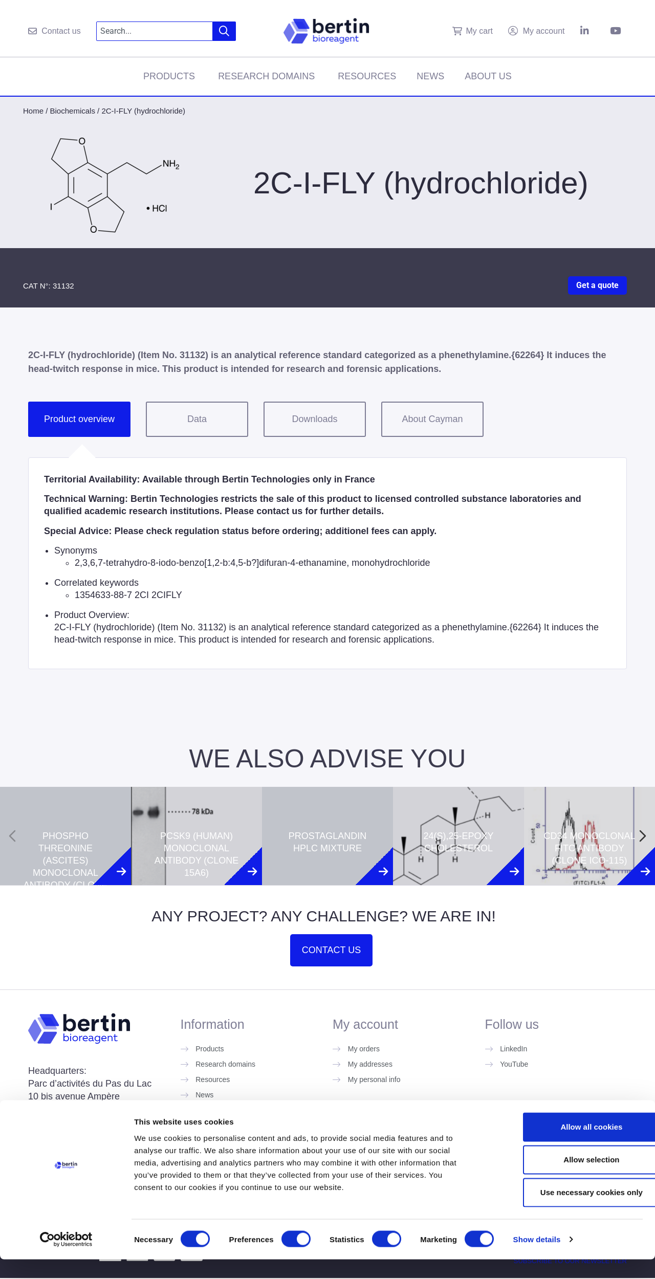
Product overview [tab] (79, 419)
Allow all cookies (570, 1146)
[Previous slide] (12, 836)
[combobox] (154, 31)
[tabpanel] (327, 563)
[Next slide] (642, 836)
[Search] (224, 31)
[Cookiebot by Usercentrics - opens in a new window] (66, 1259)
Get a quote (597, 285)
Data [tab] (197, 419)
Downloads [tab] (314, 419)
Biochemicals (72, 110)
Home (33, 110)
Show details (537, 1258)
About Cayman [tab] (432, 419)
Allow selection (569, 1179)
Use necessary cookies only (569, 1211)
